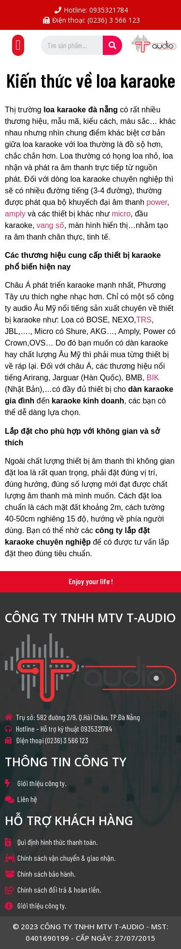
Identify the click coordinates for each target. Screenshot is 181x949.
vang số (50, 225)
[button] (18, 45)
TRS (144, 320)
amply (15, 214)
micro (120, 214)
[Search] (112, 45)
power (157, 202)
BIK (153, 378)
